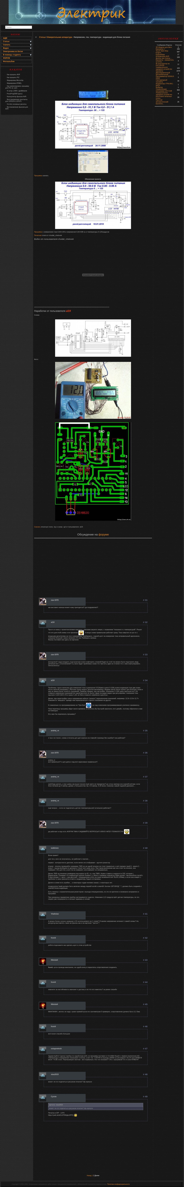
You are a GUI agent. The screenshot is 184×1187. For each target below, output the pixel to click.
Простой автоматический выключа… (162, 102)
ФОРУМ (6, 58)
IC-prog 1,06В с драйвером (16, 91)
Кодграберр (160, 54)
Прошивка (38, 175)
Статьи (42, 37)
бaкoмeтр (159, 71)
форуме (104, 534)
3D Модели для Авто (164, 47)
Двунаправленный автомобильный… (163, 73)
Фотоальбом (8, 61)
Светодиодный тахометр (161, 81)
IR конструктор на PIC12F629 (163, 64)
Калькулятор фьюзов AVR (15, 96)
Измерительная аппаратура (59, 37)
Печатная (37, 235)
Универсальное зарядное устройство (164, 68)
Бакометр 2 (160, 49)
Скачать (37, 527)
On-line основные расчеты (15, 104)
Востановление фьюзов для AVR (16, 108)
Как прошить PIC (12, 77)
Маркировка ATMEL (13, 83)
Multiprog (159, 87)
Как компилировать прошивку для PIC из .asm (17, 87)
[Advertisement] (16, 164)
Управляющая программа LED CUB (164, 90)
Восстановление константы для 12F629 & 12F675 (16, 100)
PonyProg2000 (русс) (13, 94)
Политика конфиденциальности (118, 1184)
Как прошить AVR (12, 74)
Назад (89, 1175)
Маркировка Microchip (14, 80)
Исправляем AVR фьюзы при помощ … (164, 57)
